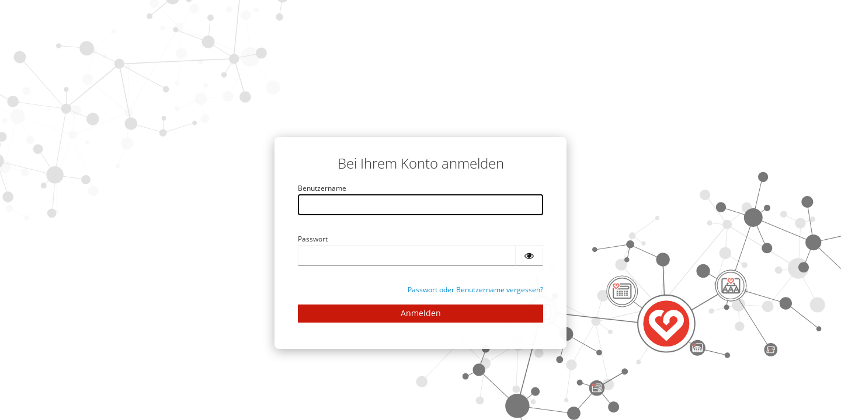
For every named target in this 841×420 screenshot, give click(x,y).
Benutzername (322, 188)
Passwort (313, 239)
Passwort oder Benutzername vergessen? (475, 290)
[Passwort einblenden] (529, 255)
